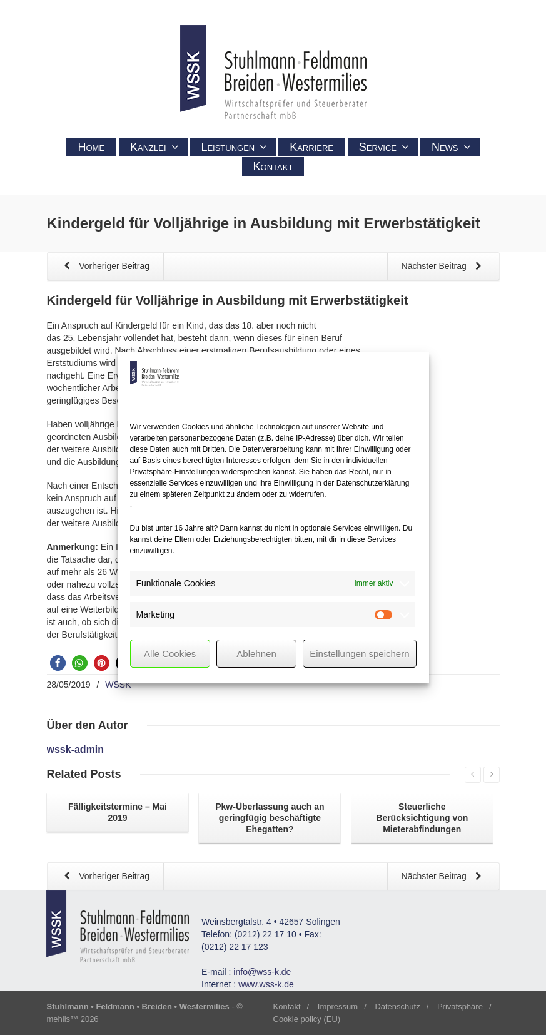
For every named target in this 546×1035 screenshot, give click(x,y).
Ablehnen (256, 653)
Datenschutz (397, 1006)
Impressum (338, 1006)
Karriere (311, 147)
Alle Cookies (170, 653)
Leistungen (234, 147)
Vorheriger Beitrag (105, 267)
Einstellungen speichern (359, 653)
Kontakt (273, 166)
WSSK (118, 685)
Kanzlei (154, 147)
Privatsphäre (460, 1006)
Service (384, 147)
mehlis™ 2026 (73, 1019)
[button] (58, 663)
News (451, 147)
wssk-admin (75, 749)
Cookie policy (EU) (307, 1019)
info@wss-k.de (262, 972)
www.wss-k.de (266, 984)
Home (91, 147)
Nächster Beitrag (443, 267)
